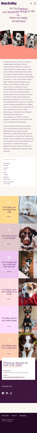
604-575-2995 (12, 365)
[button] (35, 3)
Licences (14, 415)
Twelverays (9, 420)
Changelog (22, 415)
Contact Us (7, 386)
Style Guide (5, 415)
